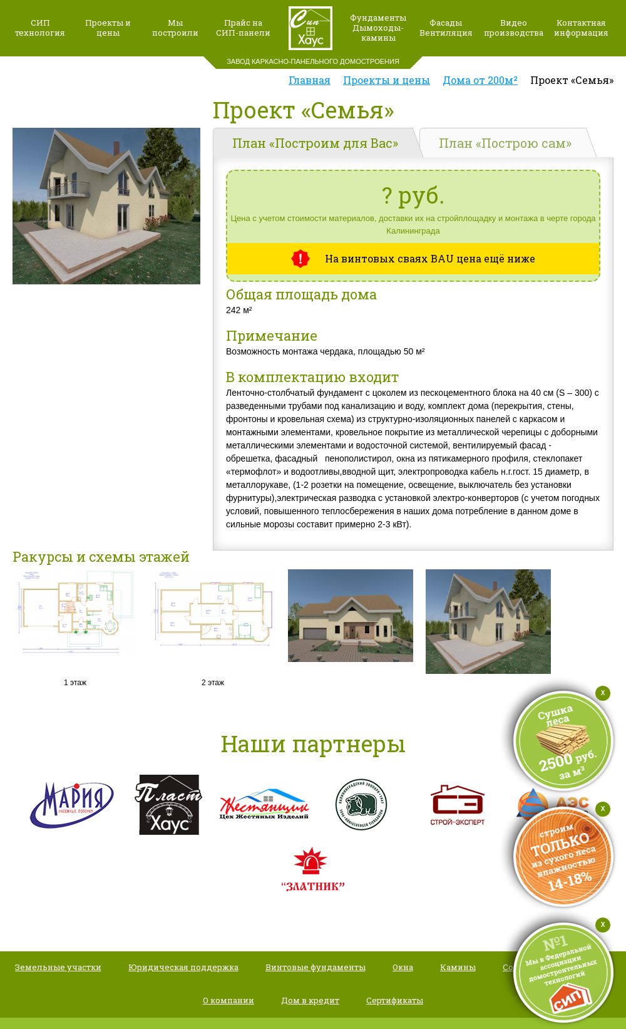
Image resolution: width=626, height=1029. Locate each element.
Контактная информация (581, 27)
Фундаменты (378, 17)
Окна (403, 967)
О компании (228, 1000)
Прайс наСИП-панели (243, 27)
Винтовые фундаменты (315, 967)
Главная (310, 79)
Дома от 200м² (480, 79)
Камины (458, 967)
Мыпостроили (175, 27)
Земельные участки (58, 967)
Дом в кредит (310, 1000)
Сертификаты (394, 1000)
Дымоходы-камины (378, 32)
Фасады (445, 22)
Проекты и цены (108, 27)
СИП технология (40, 27)
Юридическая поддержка (183, 967)
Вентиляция (446, 32)
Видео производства (513, 27)
